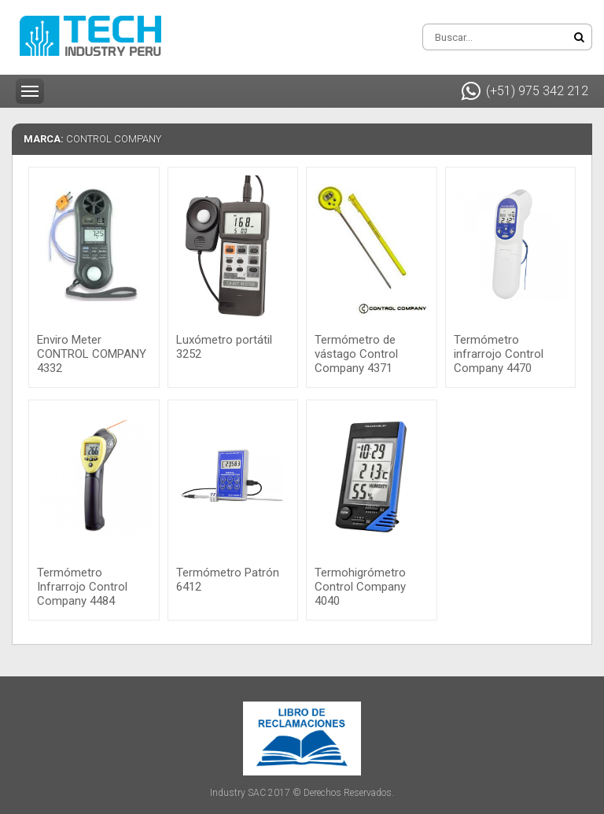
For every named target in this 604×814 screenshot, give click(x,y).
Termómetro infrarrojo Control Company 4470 (498, 354)
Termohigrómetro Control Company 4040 (360, 586)
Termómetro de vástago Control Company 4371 (356, 354)
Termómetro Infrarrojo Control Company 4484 (82, 586)
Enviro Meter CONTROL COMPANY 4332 (91, 354)
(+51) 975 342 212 (525, 91)
